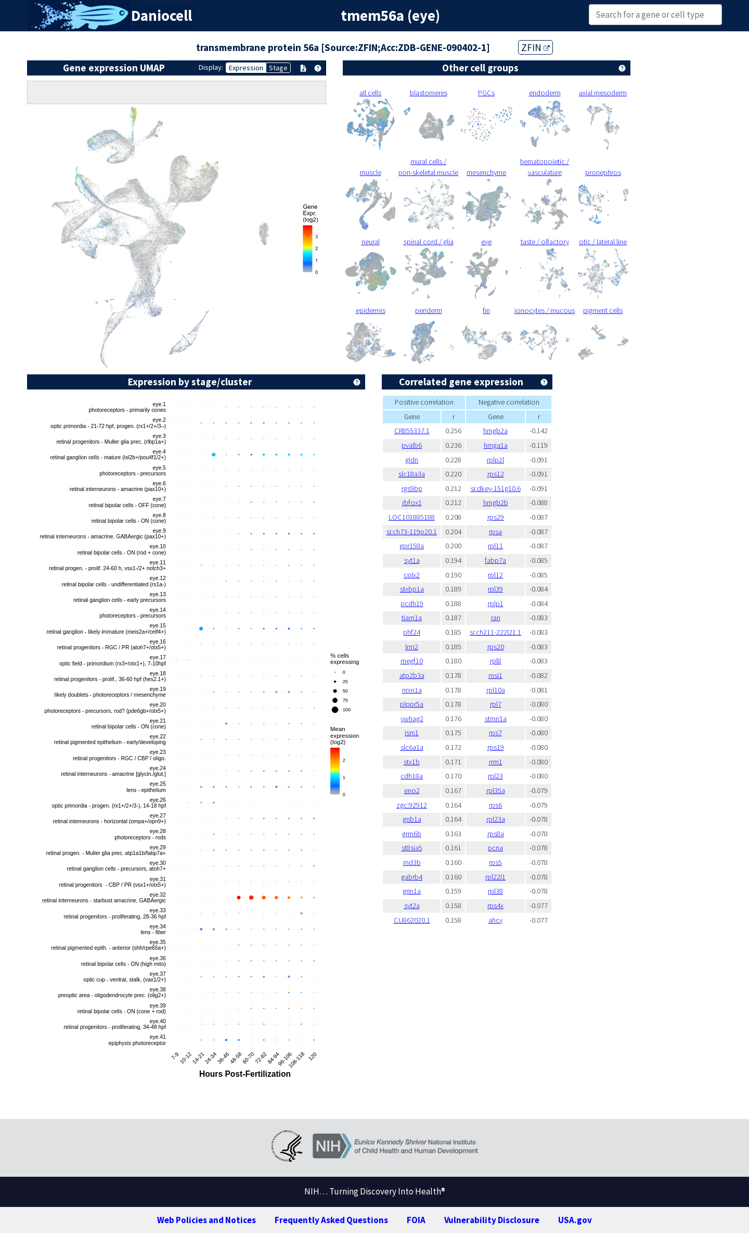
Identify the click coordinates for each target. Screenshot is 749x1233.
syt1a (412, 560)
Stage (278, 67)
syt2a (412, 905)
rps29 (495, 517)
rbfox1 (412, 502)
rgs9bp (412, 488)
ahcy (495, 920)
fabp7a (495, 560)
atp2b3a (411, 675)
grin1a (412, 891)
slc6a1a (412, 747)
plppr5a (411, 704)
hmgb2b (495, 502)
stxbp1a (412, 589)
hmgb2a (495, 430)
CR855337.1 (412, 430)
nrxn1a (412, 690)
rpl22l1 (495, 877)
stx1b (412, 761)
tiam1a (412, 617)
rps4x (495, 905)
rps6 (495, 805)
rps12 (495, 474)
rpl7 (495, 704)
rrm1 (495, 761)
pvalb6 (412, 445)
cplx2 (412, 575)
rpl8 (495, 660)
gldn (411, 459)
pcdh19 (412, 603)
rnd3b (412, 862)
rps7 (495, 732)
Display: (211, 67)
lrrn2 (411, 646)
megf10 (412, 660)
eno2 (412, 790)
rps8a (495, 833)
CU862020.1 (412, 920)
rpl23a (495, 819)
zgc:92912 (411, 805)
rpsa (495, 531)
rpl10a (495, 690)
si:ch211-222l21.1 (495, 632)
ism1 (412, 732)
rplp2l (495, 459)
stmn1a (496, 718)
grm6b (411, 833)
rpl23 (495, 776)
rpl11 (495, 545)
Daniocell (161, 15)
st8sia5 (412, 847)
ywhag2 (412, 718)
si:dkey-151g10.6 (496, 488)
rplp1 (495, 603)
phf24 (411, 632)
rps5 (495, 862)
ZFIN (535, 47)
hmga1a (496, 445)
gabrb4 (411, 877)
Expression (246, 67)
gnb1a (412, 819)
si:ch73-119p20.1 (411, 531)
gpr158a (411, 545)
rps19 (495, 747)
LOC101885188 (412, 517)
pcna (495, 847)
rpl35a (495, 790)
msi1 (495, 675)
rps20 (495, 646)
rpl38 (495, 891)
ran (495, 617)
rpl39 (495, 589)
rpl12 (495, 575)
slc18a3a (411, 474)
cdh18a (412, 776)
